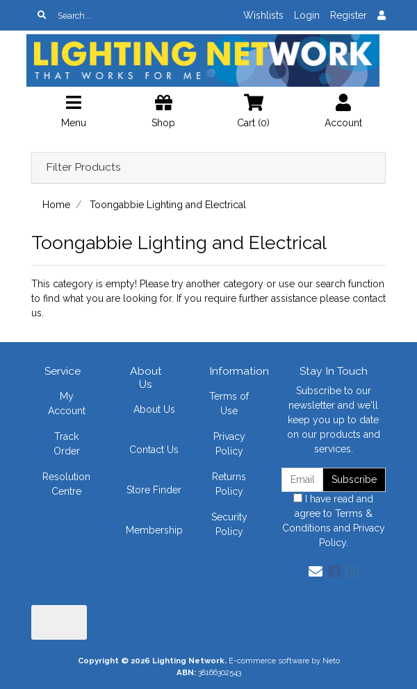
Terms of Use (229, 403)
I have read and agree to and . (333, 520)
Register (348, 15)
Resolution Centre (66, 484)
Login (307, 15)
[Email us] (315, 571)
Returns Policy (229, 484)
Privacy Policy (229, 444)
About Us (154, 409)
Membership (154, 530)
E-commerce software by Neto (284, 660)
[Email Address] (302, 480)
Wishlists (263, 15)
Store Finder (153, 489)
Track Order (67, 444)
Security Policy (229, 524)
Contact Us (154, 449)
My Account (66, 403)
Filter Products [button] (83, 167)
